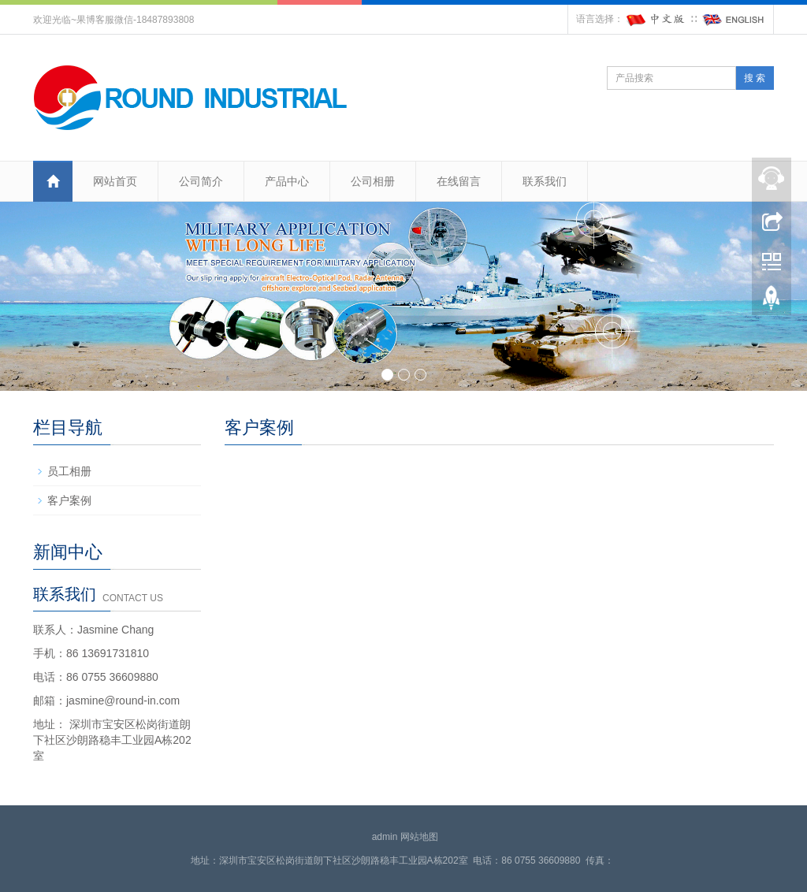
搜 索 (754, 78)
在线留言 (459, 181)
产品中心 (287, 181)
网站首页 (115, 181)
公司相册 (373, 181)
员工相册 (69, 471)
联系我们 (545, 181)
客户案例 (69, 500)
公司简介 (201, 181)
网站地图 (419, 836)
